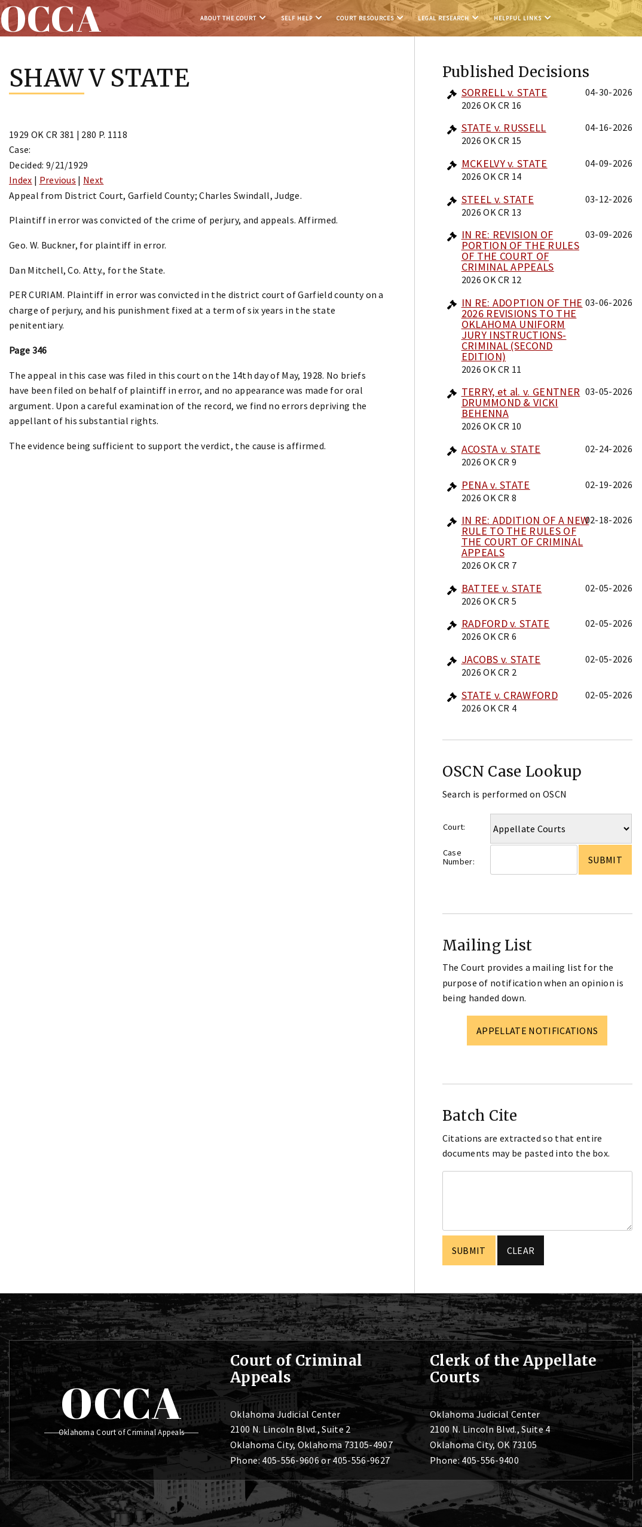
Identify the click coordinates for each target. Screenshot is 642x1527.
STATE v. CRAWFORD (509, 695)
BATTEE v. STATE (501, 588)
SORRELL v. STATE (504, 92)
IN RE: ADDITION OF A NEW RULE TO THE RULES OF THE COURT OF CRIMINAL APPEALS (525, 536)
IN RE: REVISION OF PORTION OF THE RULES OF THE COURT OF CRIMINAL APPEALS (520, 251)
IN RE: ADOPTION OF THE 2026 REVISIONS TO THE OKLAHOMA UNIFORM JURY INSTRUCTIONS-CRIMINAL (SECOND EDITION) (522, 329)
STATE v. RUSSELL (503, 127)
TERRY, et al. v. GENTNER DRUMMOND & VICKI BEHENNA (520, 402)
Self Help (297, 18)
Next (93, 180)
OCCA (121, 1402)
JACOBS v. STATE (501, 659)
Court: (454, 827)
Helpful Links (518, 18)
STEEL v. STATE (497, 199)
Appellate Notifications (537, 1031)
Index (20, 180)
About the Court (228, 18)
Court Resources (365, 18)
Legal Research (443, 18)
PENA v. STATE (495, 485)
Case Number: (459, 857)
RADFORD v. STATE (505, 623)
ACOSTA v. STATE (501, 449)
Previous (58, 180)
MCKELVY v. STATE (504, 163)
